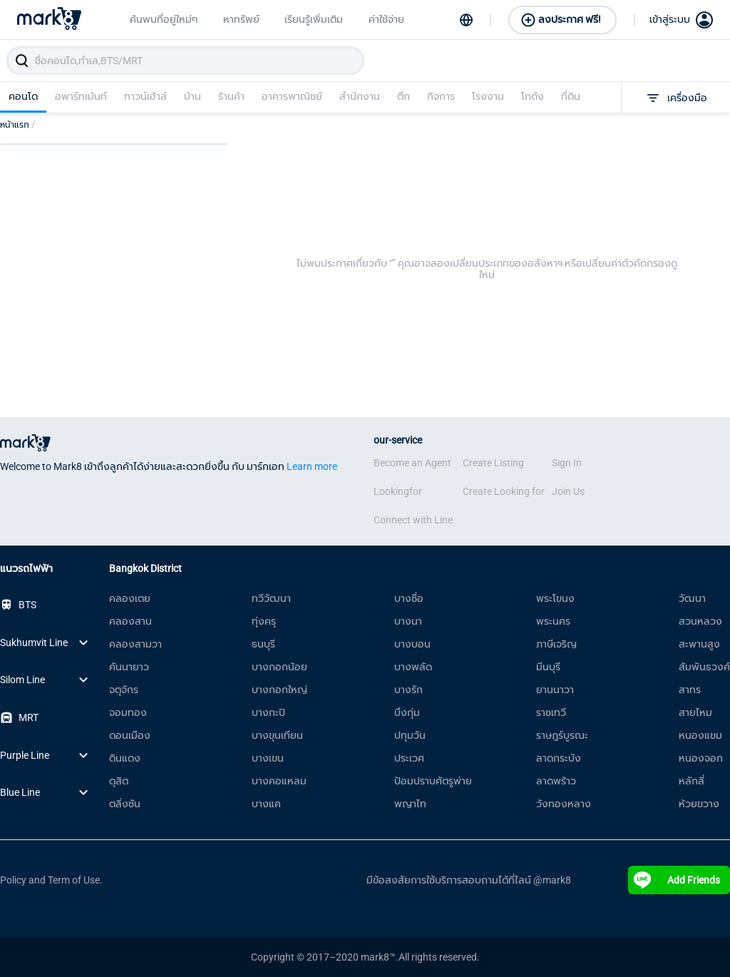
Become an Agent (412, 463)
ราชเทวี (551, 712)
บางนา (408, 621)
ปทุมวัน (410, 735)
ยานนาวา (555, 689)
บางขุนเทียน (277, 735)
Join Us (568, 491)
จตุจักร (123, 689)
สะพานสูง (699, 644)
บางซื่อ (408, 598)
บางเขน (268, 758)
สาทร (690, 689)
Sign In (567, 463)
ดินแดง (124, 758)
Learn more (312, 466)
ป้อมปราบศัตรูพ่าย (433, 781)
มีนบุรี (548, 666)
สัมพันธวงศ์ (704, 666)
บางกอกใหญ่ (279, 689)
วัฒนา (692, 598)
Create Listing (493, 463)
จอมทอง (128, 712)
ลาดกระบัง (558, 758)
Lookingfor (398, 491)
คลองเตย (129, 598)
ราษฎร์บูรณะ (562, 735)
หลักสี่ (691, 781)
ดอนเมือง (129, 735)
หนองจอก (701, 758)
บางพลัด (413, 666)
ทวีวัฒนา (271, 598)
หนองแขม (700, 735)
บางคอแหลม (279, 781)
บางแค (266, 803)
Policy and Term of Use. (51, 880)
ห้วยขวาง (699, 803)
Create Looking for (504, 491)
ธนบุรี (263, 644)
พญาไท (410, 803)
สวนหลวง (700, 621)
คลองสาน (130, 621)
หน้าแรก (17, 125)
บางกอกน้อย (279, 666)
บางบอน (412, 644)
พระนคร (553, 621)
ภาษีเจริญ (556, 644)
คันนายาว (129, 666)
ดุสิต (118, 781)
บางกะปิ (268, 712)
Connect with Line (413, 520)
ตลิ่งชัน (124, 803)
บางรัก (408, 689)
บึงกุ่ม (407, 712)
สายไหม (695, 712)
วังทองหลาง (563, 803)
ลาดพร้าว (556, 781)
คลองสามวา (135, 644)
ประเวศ (409, 758)
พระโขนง (555, 598)
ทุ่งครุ (264, 621)
